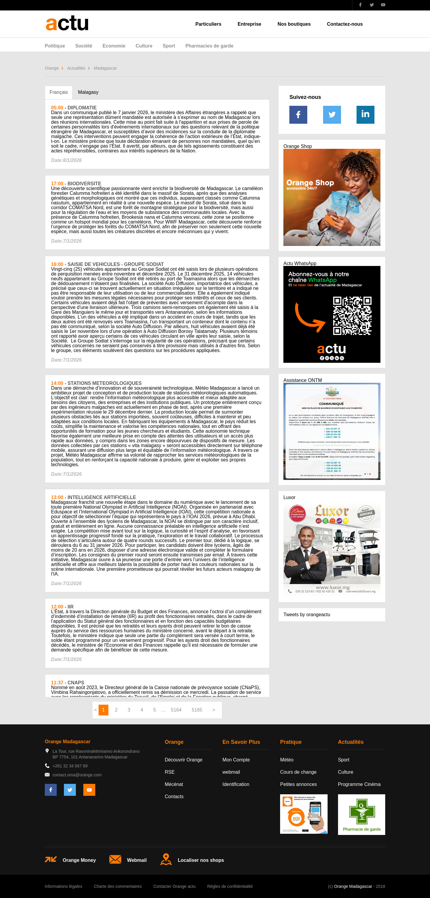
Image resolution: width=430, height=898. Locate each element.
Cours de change (298, 772)
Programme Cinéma (359, 784)
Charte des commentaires (118, 886)
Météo (286, 759)
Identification (235, 784)
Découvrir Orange (183, 759)
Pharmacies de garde (209, 45)
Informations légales (63, 886)
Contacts (174, 796)
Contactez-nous (345, 24)
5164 (176, 709)
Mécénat (174, 784)
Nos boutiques (294, 24)
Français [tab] (59, 92)
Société (83, 45)
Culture (144, 45)
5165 (197, 709)
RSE (170, 772)
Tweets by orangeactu (306, 614)
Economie (113, 45)
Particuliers (208, 24)
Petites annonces (298, 784)
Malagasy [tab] (88, 92)
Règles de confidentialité (230, 886)
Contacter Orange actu (174, 886)
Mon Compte (236, 759)
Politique (55, 45)
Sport (169, 45)
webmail (231, 772)
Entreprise (249, 24)
